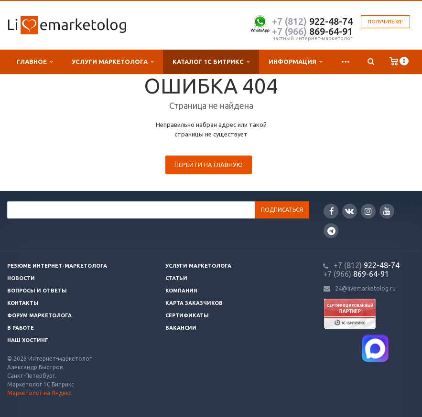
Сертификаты (187, 315)
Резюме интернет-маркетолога (57, 266)
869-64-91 (312, 31)
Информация (295, 61)
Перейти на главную (208, 164)
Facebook (331, 211)
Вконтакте (349, 211)
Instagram (368, 211)
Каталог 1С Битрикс (211, 61)
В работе (20, 328)
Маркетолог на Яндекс (39, 393)
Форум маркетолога (39, 315)
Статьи (176, 278)
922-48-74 (312, 21)
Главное (35, 61)
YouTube (386, 211)
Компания (181, 290)
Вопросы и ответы (37, 290)
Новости (21, 278)
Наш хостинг (27, 340)
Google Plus (331, 231)
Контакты (23, 303)
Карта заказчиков (194, 303)
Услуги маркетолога (112, 61)
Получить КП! (385, 21)
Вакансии (180, 328)
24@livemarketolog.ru (365, 288)
